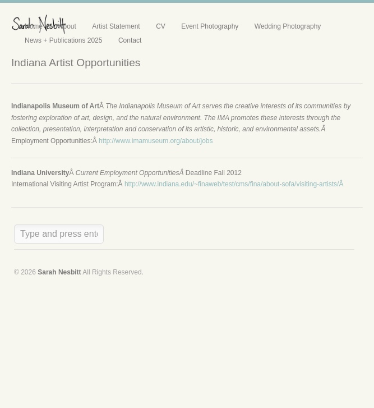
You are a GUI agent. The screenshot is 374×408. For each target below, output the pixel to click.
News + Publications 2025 (63, 40)
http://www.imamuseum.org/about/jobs (156, 141)
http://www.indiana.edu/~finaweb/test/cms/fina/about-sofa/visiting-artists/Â (234, 184)
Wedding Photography (288, 26)
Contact (129, 40)
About (67, 26)
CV (160, 26)
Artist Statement (116, 26)
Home (34, 26)
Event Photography (209, 26)
